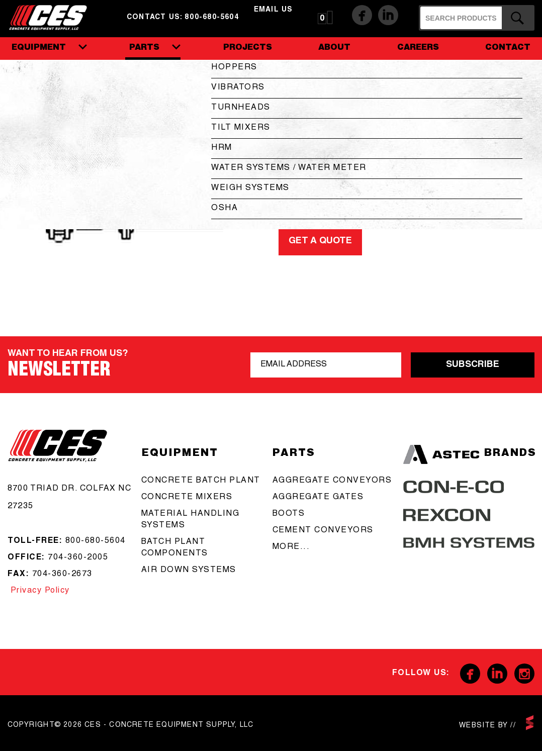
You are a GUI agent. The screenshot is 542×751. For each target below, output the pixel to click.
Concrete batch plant (200, 481)
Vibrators (238, 88)
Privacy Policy (39, 591)
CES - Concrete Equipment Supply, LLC (54, 17)
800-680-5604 (95, 541)
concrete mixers (187, 498)
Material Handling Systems (190, 520)
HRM (221, 148)
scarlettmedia (529, 722)
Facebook (362, 15)
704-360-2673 (62, 575)
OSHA (224, 209)
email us (273, 10)
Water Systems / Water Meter (289, 168)
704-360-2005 (78, 558)
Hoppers (234, 68)
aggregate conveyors (332, 481)
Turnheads (240, 108)
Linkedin (388, 15)
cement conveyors (323, 531)
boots (289, 514)
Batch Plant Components (174, 548)
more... (291, 547)
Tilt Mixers (240, 128)
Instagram (524, 674)
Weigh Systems (250, 188)
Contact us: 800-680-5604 (183, 17)
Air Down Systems (188, 571)
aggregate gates (318, 498)
